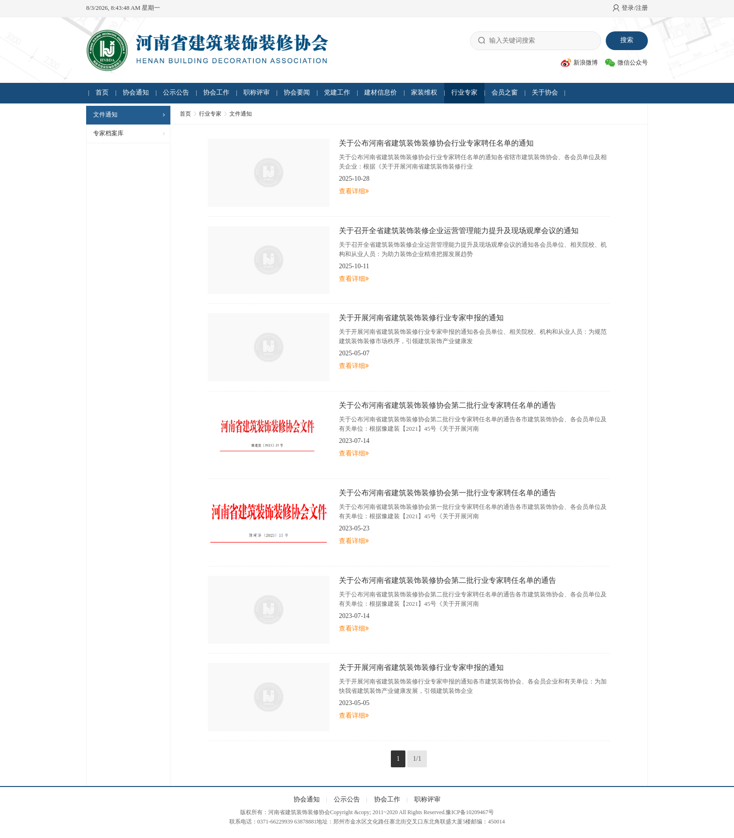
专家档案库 (108, 133)
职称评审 (256, 92)
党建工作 (337, 92)
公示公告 (176, 92)
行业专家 (464, 92)
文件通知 (105, 114)
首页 (102, 92)
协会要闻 (297, 92)
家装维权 (424, 92)
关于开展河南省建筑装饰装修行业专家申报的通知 (421, 318)
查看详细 (354, 191)
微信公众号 (626, 63)
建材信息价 (380, 92)
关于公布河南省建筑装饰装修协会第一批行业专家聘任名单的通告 (447, 493)
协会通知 (136, 92)
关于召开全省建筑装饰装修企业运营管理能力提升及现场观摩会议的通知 (459, 231)
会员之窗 (505, 92)
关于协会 (545, 92)
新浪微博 (579, 63)
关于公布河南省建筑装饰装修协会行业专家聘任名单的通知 (436, 143)
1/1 (417, 758)
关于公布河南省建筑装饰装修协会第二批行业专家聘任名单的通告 (447, 405)
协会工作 (216, 92)
